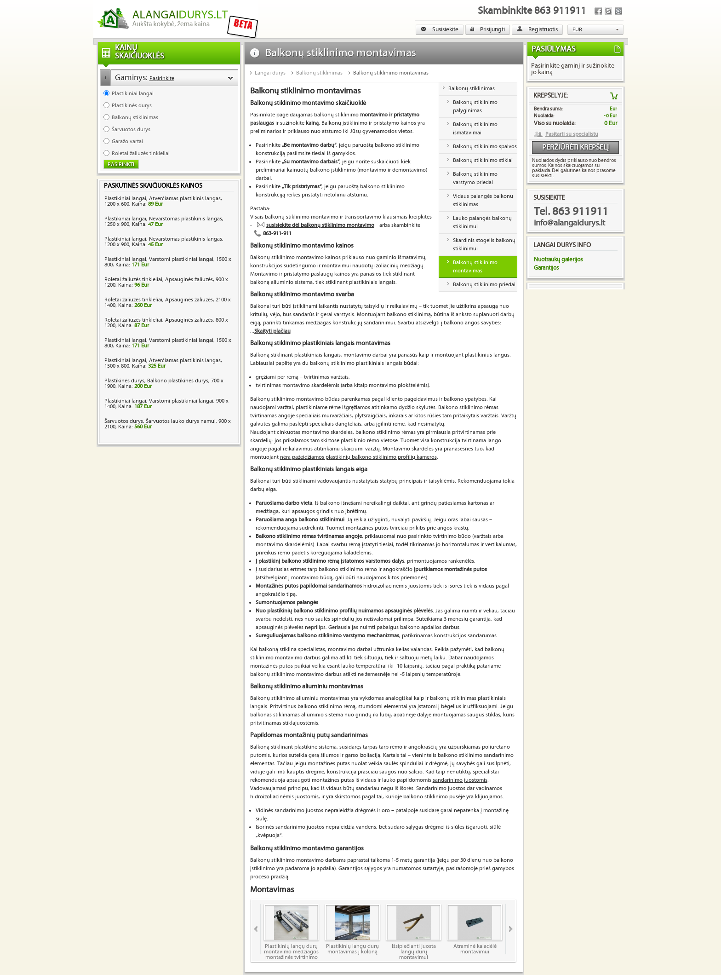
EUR (577, 29)
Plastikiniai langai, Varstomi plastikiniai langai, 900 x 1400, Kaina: (166, 404)
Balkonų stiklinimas (319, 72)
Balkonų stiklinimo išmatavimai (475, 128)
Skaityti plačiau (272, 331)
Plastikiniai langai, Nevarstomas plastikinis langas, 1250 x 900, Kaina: (163, 221)
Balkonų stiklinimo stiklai (483, 160)
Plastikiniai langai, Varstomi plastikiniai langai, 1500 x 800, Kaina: (167, 262)
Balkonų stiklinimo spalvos (485, 146)
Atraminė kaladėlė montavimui (475, 929)
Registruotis (537, 29)
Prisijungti (487, 29)
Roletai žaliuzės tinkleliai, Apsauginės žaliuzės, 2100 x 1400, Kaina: (167, 302)
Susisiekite (439, 29)
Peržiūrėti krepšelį (575, 147)
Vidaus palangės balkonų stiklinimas (483, 200)
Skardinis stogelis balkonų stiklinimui (484, 244)
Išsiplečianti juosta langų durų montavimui (414, 932)
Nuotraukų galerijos (558, 259)
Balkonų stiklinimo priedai (484, 284)
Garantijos (546, 267)
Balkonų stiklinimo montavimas (391, 72)
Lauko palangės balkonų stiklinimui (482, 222)
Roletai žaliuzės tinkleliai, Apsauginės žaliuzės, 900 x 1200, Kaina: (166, 282)
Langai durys (270, 72)
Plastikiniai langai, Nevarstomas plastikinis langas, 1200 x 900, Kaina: (163, 242)
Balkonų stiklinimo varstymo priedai (475, 178)
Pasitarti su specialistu (571, 134)
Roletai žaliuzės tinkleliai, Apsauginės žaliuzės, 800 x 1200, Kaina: (166, 323)
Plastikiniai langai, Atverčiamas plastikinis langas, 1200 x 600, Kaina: (163, 201)
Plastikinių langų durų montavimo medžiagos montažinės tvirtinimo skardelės (291, 932)
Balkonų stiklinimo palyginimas (475, 106)
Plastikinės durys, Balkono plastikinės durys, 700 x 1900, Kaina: (163, 383)
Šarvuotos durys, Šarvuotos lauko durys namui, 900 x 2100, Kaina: (167, 424)
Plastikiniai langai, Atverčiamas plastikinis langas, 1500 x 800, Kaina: (163, 363)
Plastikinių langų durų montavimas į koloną (352, 929)
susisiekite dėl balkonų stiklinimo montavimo (320, 225)
